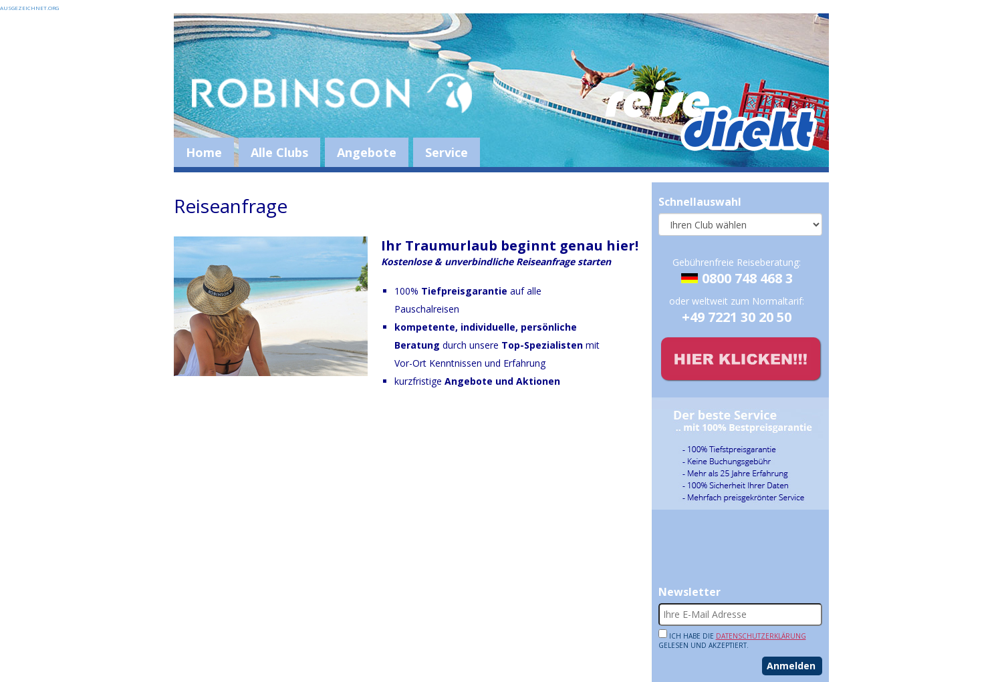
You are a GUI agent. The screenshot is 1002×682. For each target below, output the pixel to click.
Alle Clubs (279, 152)
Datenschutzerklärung (761, 636)
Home (204, 152)
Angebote (366, 152)
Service (446, 152)
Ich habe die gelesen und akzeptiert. (732, 639)
